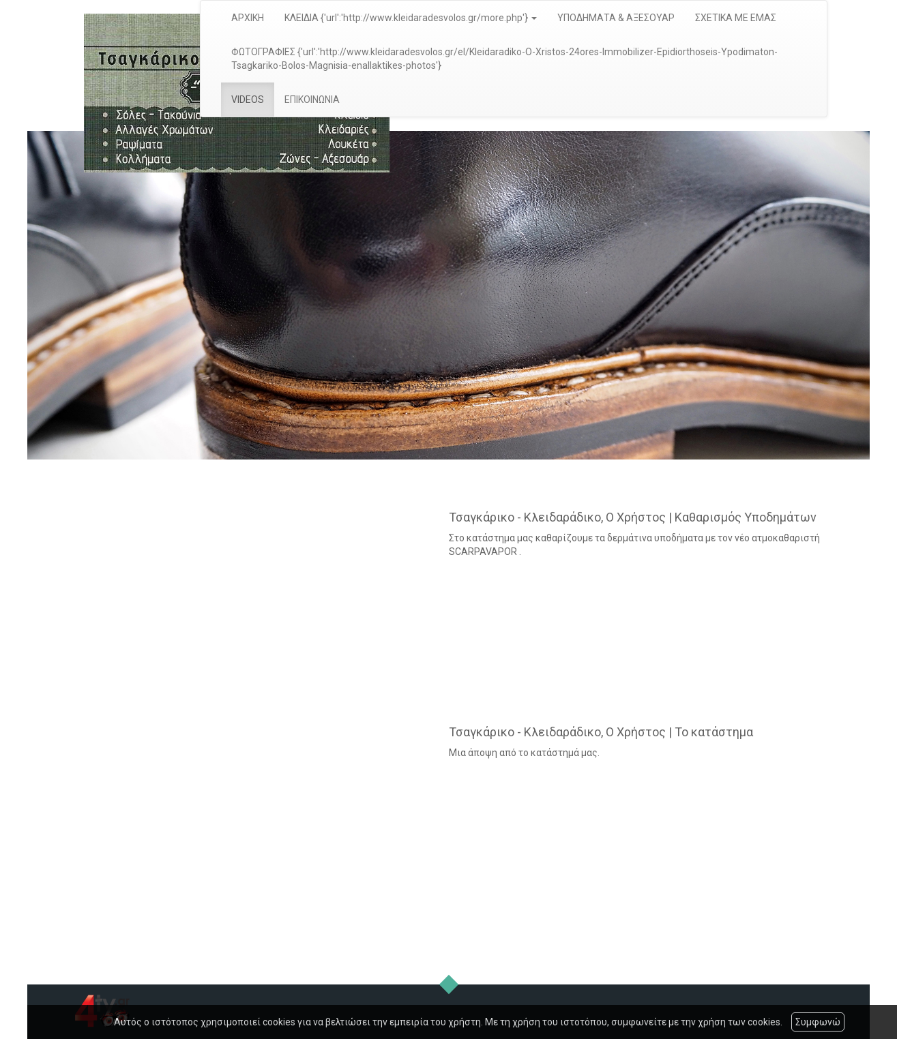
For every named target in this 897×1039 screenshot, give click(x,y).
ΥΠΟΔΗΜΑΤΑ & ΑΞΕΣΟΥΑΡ (616, 17)
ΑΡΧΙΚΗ (247, 17)
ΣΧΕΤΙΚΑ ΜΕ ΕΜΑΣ (735, 17)
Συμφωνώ (817, 1022)
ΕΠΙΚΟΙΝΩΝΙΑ (312, 99)
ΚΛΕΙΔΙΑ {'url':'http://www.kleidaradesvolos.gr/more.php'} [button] (410, 17)
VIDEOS (247, 99)
